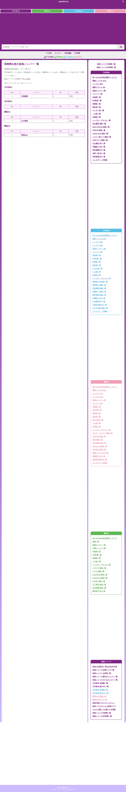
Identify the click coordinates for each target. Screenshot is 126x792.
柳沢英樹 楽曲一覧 (99, 295)
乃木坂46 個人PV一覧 (100, 686)
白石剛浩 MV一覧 (98, 301)
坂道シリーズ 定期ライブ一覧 (103, 670)
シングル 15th (97, 245)
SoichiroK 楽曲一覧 (99, 574)
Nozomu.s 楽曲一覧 (99, 578)
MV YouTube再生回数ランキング (104, 77)
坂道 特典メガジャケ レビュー (103, 703)
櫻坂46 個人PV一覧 (99, 700)
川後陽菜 (24, 96)
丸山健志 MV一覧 (98, 143)
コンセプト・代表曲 (99, 160)
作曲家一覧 (96, 97)
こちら (27, 79)
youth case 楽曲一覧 (100, 133)
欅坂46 (47, 11)
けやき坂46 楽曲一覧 (100, 308)
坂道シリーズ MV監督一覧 (106, 67)
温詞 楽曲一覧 (97, 440)
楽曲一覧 (95, 541)
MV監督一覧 (97, 100)
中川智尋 (24, 121)
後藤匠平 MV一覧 (98, 456)
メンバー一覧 (97, 94)
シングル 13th (97, 397)
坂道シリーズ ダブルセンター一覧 (105, 680)
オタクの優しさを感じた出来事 (104, 709)
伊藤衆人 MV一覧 (98, 147)
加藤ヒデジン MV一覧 (100, 453)
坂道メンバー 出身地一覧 (101, 673)
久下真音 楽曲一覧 (99, 584)
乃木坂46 (16, 11)
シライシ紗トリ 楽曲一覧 (101, 137)
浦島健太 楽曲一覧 (99, 285)
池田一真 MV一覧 (98, 153)
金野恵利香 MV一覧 (99, 459)
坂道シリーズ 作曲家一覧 (106, 64)
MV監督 (77, 53)
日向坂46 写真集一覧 (100, 690)
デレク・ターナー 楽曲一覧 (102, 433)
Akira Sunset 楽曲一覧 (101, 127)
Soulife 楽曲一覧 (98, 581)
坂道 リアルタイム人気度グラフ (104, 706)
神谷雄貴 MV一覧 (98, 157)
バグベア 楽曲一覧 (99, 568)
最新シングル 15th (99, 390)
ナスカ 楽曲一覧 (98, 571)
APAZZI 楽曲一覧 (98, 130)
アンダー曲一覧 (98, 110)
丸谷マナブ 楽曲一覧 (100, 140)
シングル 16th (97, 242)
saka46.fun (63, 1)
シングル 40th (97, 84)
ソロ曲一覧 (96, 114)
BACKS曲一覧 (97, 420)
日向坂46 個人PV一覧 (100, 693)
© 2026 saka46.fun (63, 787)
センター (58, 53)
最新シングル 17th (99, 239)
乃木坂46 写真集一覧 (100, 683)
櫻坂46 (110, 11)
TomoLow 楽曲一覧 (99, 446)
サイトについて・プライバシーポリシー (63, 789)
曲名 (50, 53)
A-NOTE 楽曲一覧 (99, 436)
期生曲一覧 (96, 107)
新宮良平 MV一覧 (98, 591)
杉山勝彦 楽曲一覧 (99, 124)
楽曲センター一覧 (99, 90)
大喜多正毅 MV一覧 (99, 305)
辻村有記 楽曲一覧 (99, 449)
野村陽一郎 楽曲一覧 (100, 282)
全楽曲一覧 (96, 117)
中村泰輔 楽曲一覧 (99, 443)
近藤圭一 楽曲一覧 (99, 291)
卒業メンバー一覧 (99, 548)
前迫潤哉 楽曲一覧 (99, 288)
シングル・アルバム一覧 (101, 120)
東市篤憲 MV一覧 (98, 150)
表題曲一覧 (96, 104)
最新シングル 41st (99, 81)
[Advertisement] (63, 28)
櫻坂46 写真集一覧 (99, 696)
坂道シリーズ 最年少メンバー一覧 (105, 676)
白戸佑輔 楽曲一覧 (99, 588)
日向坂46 (79, 11)
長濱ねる (24, 135)
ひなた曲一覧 (97, 268)
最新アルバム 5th (98, 87)
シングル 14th (97, 393)
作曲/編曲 (67, 53)
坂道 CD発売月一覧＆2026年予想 (104, 666)
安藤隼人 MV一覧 (98, 298)
